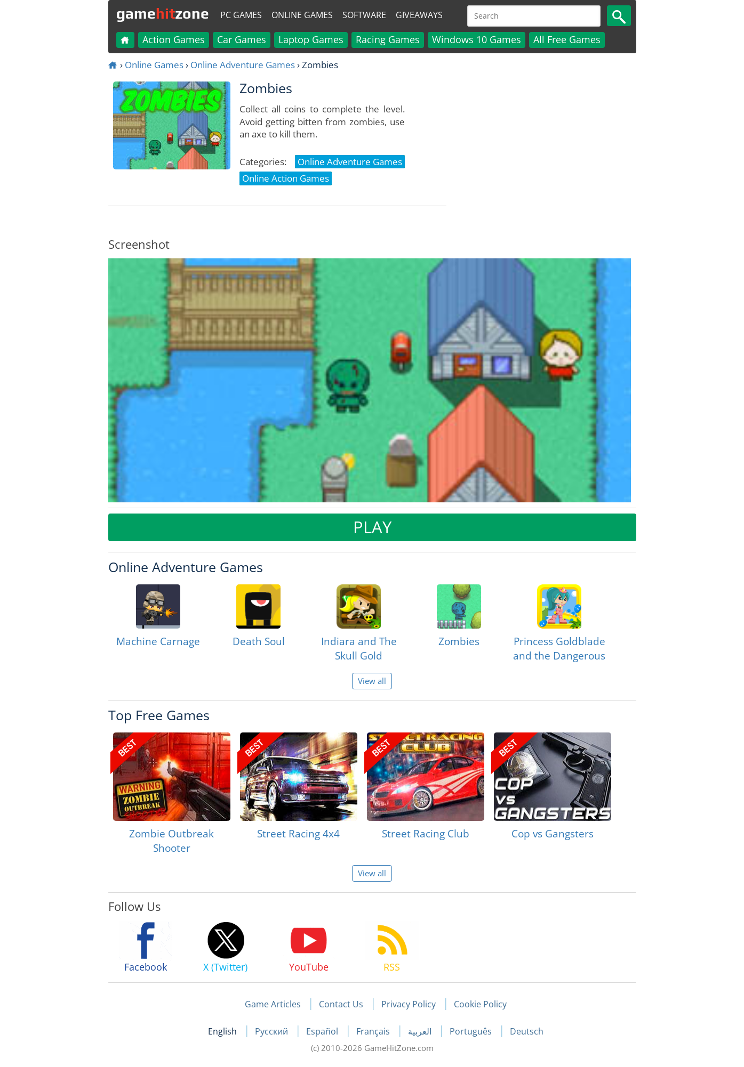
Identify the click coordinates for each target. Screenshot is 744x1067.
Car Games (241, 39)
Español (323, 1031)
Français (374, 1031)
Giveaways (419, 15)
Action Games (173, 39)
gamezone (162, 13)
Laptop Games (310, 39)
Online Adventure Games (242, 65)
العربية (421, 1031)
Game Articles (273, 1004)
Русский (272, 1031)
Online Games (302, 15)
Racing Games (388, 39)
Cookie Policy (480, 1004)
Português (472, 1031)
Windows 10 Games (476, 39)
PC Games (241, 15)
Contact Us (341, 1004)
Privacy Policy (408, 1004)
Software (364, 15)
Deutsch (526, 1031)
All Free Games (567, 39)
